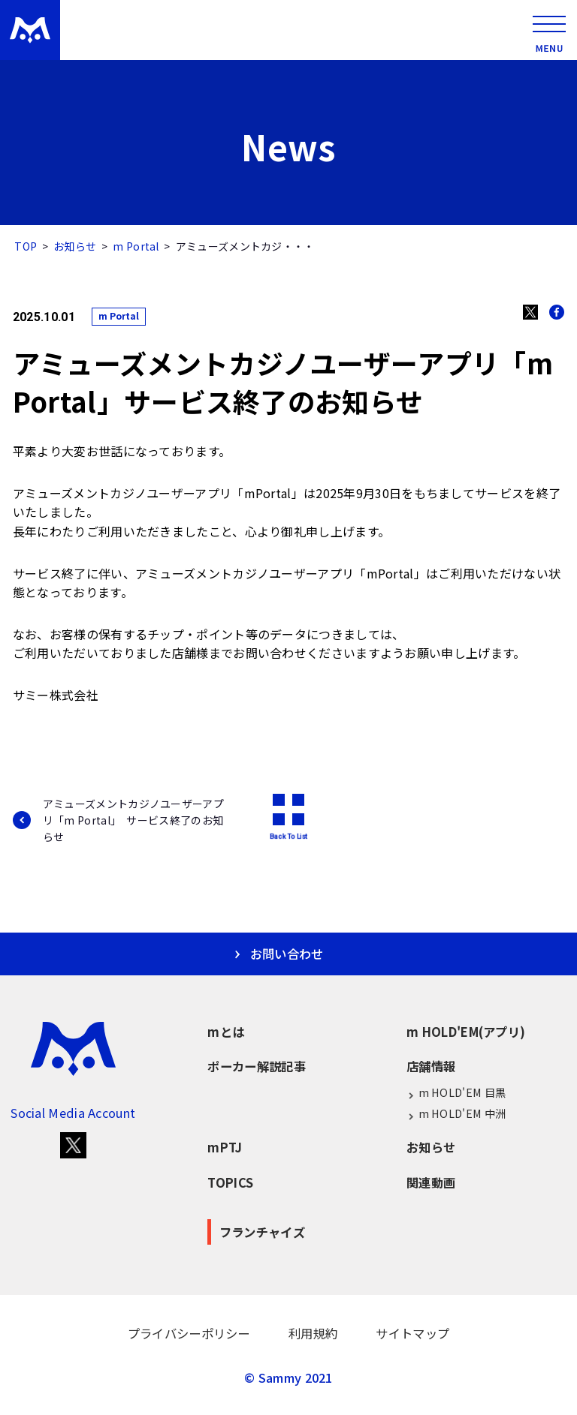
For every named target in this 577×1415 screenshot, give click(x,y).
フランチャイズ (262, 1232)
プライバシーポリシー (189, 1333)
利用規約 (312, 1333)
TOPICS (230, 1182)
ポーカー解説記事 (256, 1066)
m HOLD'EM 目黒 (456, 1092)
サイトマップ (412, 1333)
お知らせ (74, 246)
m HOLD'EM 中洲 (456, 1113)
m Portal (136, 246)
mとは (225, 1032)
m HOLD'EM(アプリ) (465, 1032)
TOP (25, 246)
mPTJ (224, 1147)
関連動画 (430, 1182)
